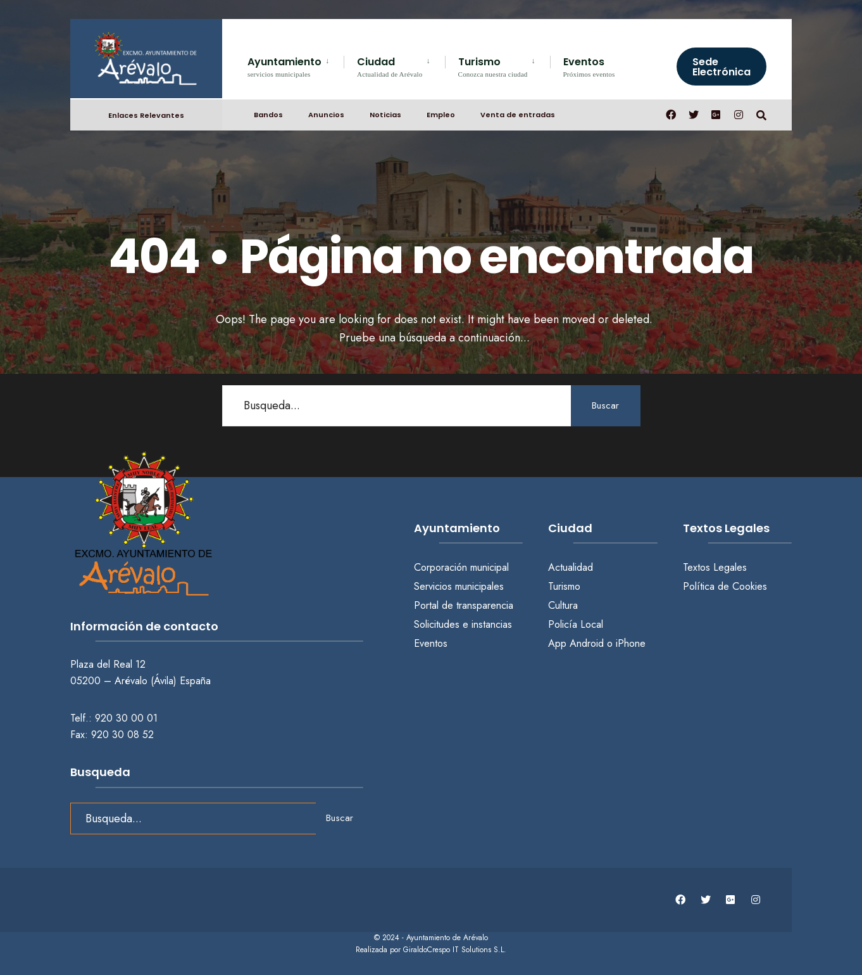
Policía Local (575, 624)
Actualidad (570, 567)
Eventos (589, 66)
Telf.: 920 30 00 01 (114, 718)
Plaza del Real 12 (109, 664)
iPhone (631, 643)
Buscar (605, 405)
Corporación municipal (461, 567)
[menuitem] (295, 65)
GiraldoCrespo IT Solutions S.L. (454, 949)
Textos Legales (715, 567)
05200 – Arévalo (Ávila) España (140, 680)
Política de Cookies (725, 586)
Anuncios (326, 115)
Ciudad (390, 66)
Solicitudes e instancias (463, 624)
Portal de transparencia (463, 605)
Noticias (385, 115)
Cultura (563, 605)
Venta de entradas (517, 115)
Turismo (493, 66)
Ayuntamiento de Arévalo (447, 937)
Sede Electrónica (721, 66)
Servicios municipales (459, 586)
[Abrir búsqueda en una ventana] (761, 114)
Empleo (441, 115)
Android (587, 643)
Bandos (268, 115)
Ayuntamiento (284, 66)
